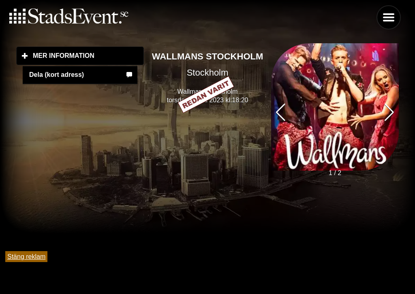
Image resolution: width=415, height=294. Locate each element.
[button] (389, 112)
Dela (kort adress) (56, 74)
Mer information (88, 55)
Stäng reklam (26, 256)
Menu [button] (388, 17)
